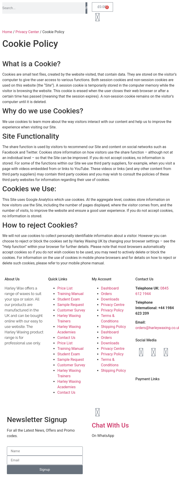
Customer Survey (71, 310)
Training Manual (70, 294)
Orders (106, 294)
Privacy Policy (112, 310)
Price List (64, 288)
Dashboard (110, 288)
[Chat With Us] (97, 412)
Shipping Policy (113, 326)
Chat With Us (110, 425)
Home (7, 32)
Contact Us (66, 337)
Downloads (110, 299)
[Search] (86, 8)
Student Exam (68, 299)
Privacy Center (27, 32)
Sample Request (70, 305)
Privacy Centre (112, 305)
